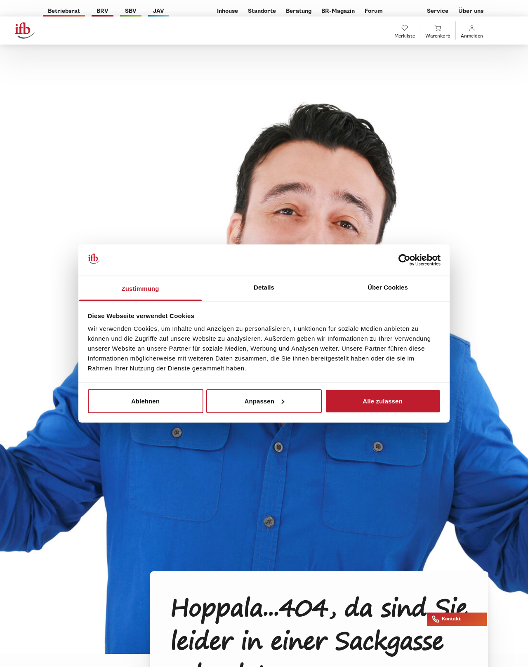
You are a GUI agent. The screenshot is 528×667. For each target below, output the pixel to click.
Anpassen (265, 400)
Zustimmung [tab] (140, 288)
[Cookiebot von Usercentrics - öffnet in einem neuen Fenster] (404, 260)
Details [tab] (264, 287)
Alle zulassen (382, 400)
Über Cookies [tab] (388, 287)
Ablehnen (145, 400)
